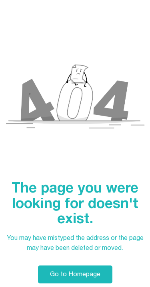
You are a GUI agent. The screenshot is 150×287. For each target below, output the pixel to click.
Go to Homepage (75, 274)
